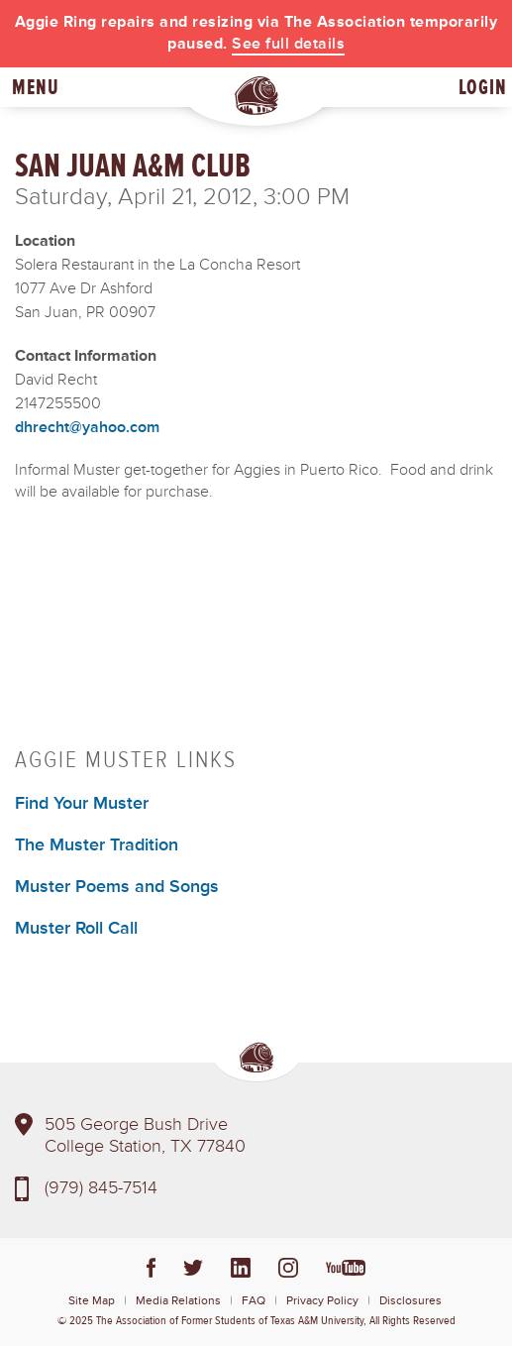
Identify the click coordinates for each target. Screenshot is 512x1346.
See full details (288, 44)
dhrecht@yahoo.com (87, 427)
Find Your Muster (82, 803)
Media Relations (178, 1300)
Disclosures (410, 1300)
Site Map (91, 1300)
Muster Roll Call (76, 928)
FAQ (253, 1300)
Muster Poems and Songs (117, 886)
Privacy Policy (322, 1300)
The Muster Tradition (96, 844)
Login (483, 87)
